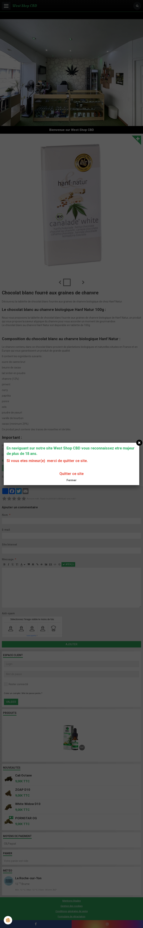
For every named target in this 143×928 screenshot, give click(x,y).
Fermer (71, 480)
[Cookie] (8, 920)
